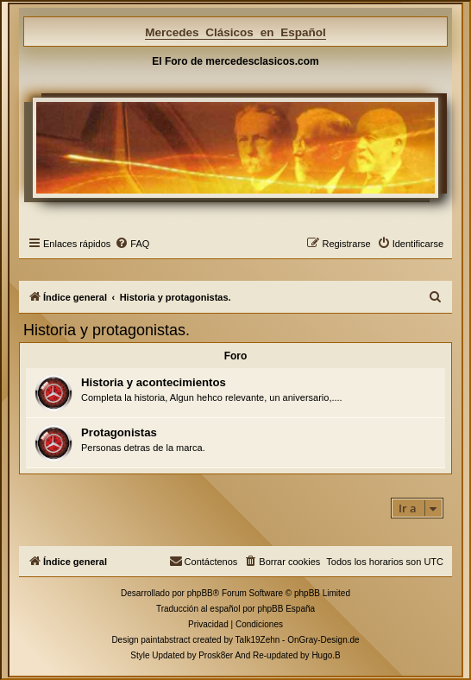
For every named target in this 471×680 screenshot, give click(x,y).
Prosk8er (215, 655)
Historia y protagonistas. (106, 330)
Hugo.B (325, 655)
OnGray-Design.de (323, 640)
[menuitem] (132, 243)
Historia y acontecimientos (153, 382)
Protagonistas (119, 432)
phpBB (200, 593)
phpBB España (286, 608)
